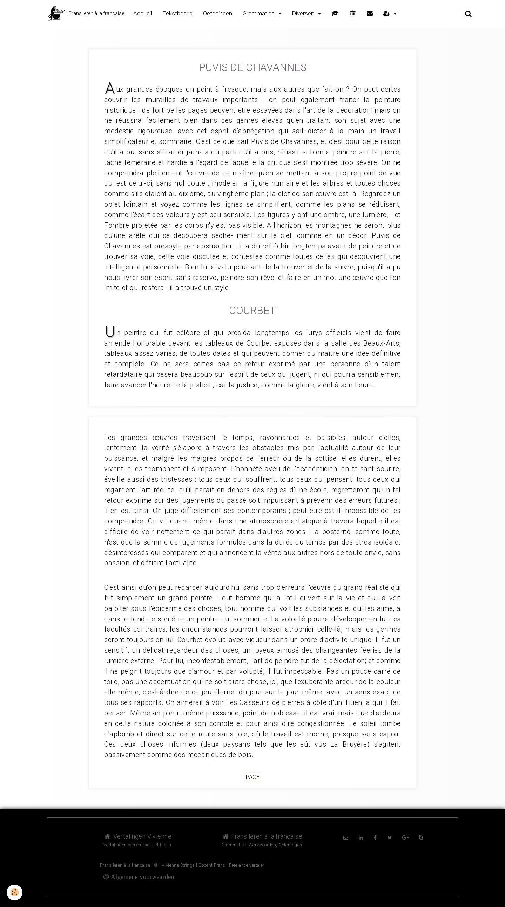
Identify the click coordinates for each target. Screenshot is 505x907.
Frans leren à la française (262, 836)
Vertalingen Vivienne (137, 836)
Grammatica (259, 13)
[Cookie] (15, 892)
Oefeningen (217, 13)
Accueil (142, 13)
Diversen (304, 13)
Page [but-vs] (253, 777)
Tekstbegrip (177, 13)
